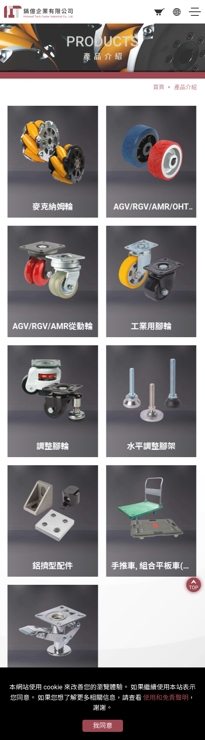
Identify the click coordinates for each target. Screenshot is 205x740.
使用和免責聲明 (165, 698)
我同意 (102, 725)
